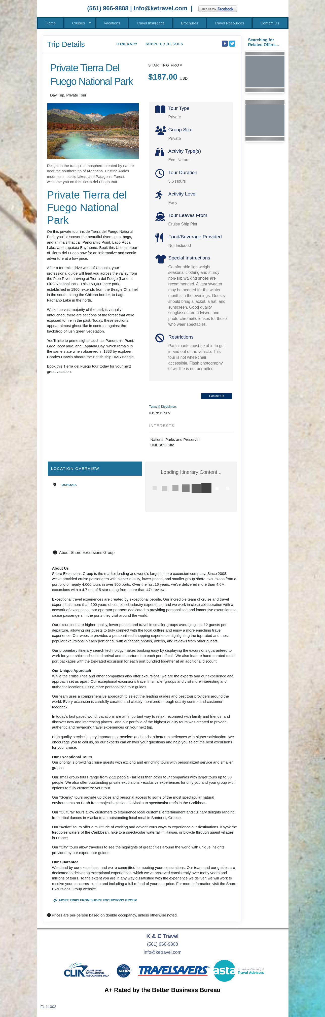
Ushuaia (69, 485)
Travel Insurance (150, 23)
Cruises (78, 23)
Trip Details (66, 44)
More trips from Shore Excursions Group (95, 900)
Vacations (112, 23)
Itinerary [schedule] (126, 44)
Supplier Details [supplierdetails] (164, 44)
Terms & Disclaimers (163, 406)
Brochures (189, 23)
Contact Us (270, 23)
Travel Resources (229, 23)
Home (51, 23)
